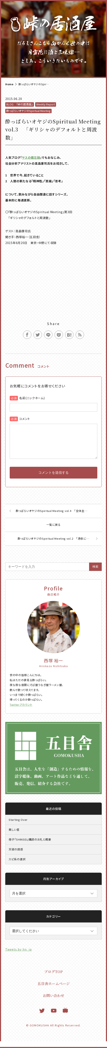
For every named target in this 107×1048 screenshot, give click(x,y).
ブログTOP (53, 978)
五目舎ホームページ (53, 990)
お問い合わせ (53, 1002)
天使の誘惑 (16, 856)
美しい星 (14, 836)
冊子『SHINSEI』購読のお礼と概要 (30, 846)
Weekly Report (45, 104)
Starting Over (18, 826)
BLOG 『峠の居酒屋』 (19, 104)
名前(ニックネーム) (32, 398)
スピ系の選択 (17, 866)
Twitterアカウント (21, 711)
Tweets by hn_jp (18, 956)
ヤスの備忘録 (31, 157)
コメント (24, 419)
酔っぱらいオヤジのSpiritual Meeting (28, 111)
